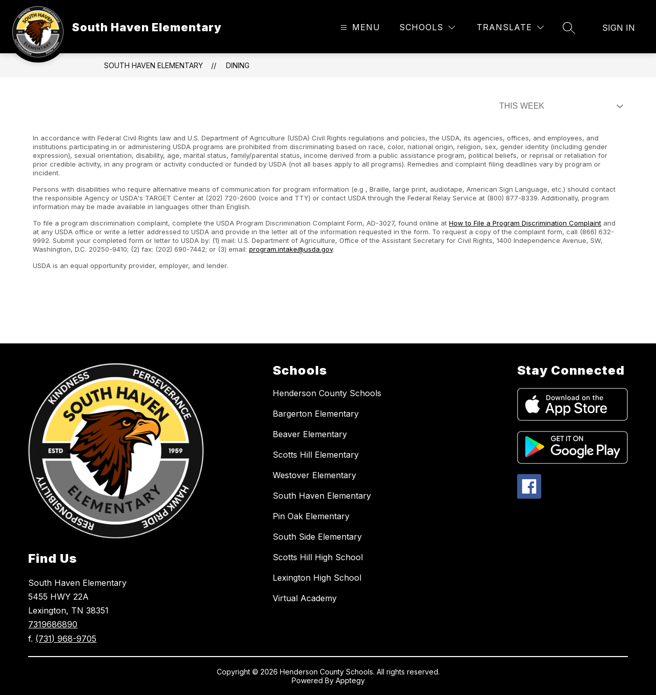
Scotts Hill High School (318, 557)
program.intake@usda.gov (291, 249)
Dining (238, 65)
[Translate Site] (510, 27)
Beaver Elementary (310, 434)
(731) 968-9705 (65, 638)
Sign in (618, 28)
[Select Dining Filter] (559, 106)
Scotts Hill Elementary (316, 454)
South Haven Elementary (153, 65)
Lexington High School (317, 578)
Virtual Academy (305, 598)
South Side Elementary (317, 537)
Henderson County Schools (327, 393)
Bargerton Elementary (316, 413)
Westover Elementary (314, 475)
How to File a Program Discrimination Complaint (525, 223)
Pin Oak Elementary (311, 516)
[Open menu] (359, 27)
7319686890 (52, 624)
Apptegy (350, 680)
